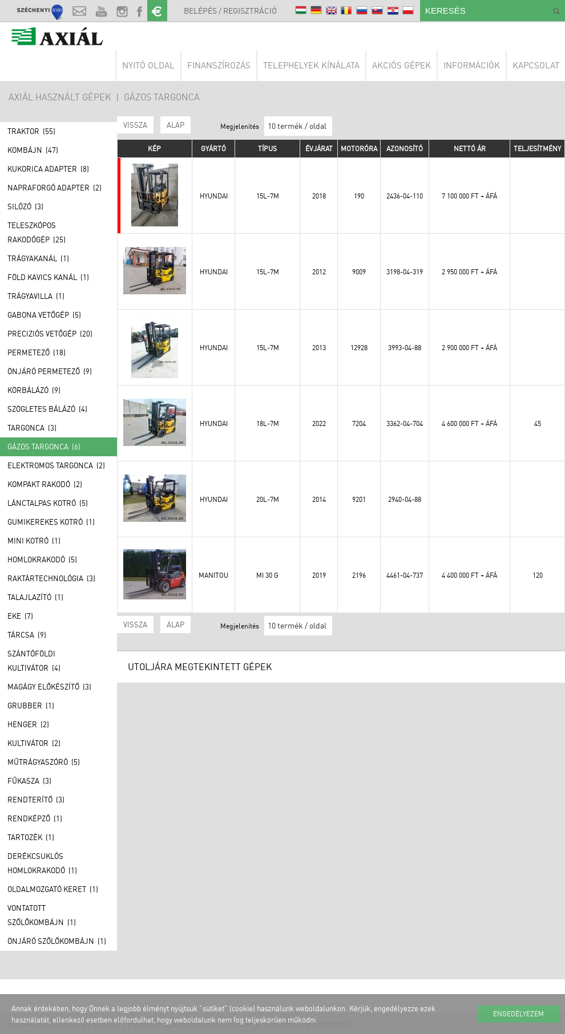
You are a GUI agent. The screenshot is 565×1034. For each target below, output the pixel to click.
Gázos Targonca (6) (43, 446)
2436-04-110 (404, 196)
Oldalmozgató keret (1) (52, 889)
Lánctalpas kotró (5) (47, 503)
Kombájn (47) (32, 150)
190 (359, 196)
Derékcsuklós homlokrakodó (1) (42, 863)
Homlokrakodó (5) (42, 559)
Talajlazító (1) (35, 597)
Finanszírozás (219, 65)
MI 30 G (267, 575)
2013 (319, 347)
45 (537, 423)
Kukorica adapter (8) (48, 168)
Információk (471, 65)
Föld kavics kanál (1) (48, 277)
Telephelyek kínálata (311, 65)
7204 (359, 423)
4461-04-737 (404, 575)
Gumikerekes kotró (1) (51, 521)
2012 (319, 271)
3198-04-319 (404, 271)
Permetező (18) (36, 352)
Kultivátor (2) (33, 743)
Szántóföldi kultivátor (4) (33, 660)
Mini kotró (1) (33, 540)
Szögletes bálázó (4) (47, 408)
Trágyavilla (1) (35, 296)
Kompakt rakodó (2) (44, 484)
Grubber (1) (30, 705)
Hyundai (214, 196)
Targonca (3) (31, 427)
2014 (319, 499)
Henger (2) (28, 724)
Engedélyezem (518, 1013)
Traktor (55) (31, 131)
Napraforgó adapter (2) (54, 187)
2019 (319, 575)
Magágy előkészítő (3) (49, 686)
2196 (359, 575)
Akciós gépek (401, 65)
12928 (359, 347)
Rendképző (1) (34, 818)
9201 (359, 499)
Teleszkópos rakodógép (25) (36, 232)
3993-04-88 (404, 347)
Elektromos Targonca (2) (56, 465)
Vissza (135, 124)
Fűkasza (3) (29, 780)
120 (537, 575)
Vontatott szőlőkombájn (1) (41, 915)
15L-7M (267, 196)
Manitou (213, 575)
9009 (359, 271)
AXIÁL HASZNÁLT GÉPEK (60, 97)
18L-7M (267, 423)
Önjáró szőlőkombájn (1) (56, 941)
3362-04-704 (404, 423)
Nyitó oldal (148, 65)
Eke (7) (20, 616)
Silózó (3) (25, 206)
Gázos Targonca (162, 97)
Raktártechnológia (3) (51, 578)
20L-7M (267, 499)
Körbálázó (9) (33, 390)
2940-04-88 (404, 499)
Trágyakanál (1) (38, 258)
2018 (319, 196)
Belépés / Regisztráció (230, 10)
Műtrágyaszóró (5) (43, 762)
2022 (319, 423)
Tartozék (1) (30, 837)
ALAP (175, 124)
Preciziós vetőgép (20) (49, 333)
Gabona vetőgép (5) (44, 314)
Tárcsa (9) (26, 634)
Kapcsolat (535, 65)
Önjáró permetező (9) (49, 371)
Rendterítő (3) (35, 799)
